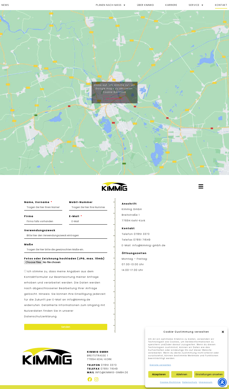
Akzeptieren (159, 374)
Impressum (205, 382)
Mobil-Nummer (81, 202)
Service (196, 5)
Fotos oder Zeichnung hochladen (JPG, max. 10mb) (64, 258)
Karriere (171, 5)
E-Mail (74, 216)
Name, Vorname (37, 202)
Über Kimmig (145, 5)
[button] (222, 331)
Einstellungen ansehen (209, 374)
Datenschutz (189, 382)
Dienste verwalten (160, 365)
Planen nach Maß (111, 5)
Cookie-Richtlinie (170, 382)
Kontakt (221, 5)
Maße (28, 244)
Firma (28, 216)
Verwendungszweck (39, 230)
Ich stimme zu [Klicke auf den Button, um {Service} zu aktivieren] (114, 98)
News (5, 5)
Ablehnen (181, 374)
